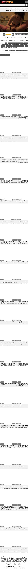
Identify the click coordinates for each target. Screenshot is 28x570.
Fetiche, (9, 117)
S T (6, 43)
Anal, (1, 98)
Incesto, (9, 488)
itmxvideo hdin (4, 47)
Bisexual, (4, 98)
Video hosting (17, 564)
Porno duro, (7, 509)
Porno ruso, (19, 76)
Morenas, (26, 76)
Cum (7, 50)
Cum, (11, 282)
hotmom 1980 (21, 46)
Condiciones (6, 568)
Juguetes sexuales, (15, 243)
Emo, (26, 118)
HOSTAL (3, 46)
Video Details (18, 34)
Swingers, (5, 282)
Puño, (9, 345)
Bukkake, (24, 303)
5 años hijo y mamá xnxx (18, 43)
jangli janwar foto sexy (12, 47)
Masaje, (15, 117)
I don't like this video (13, 34)
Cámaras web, (6, 78)
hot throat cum (9, 46)
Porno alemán (22, 50)
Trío (16, 509)
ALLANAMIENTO (9, 44)
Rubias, (22, 223)
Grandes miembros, (6, 223)
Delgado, (5, 303)
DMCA (15, 568)
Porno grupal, (11, 98)
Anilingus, (21, 344)
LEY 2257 (23, 568)
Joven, (2, 223)
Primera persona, (16, 427)
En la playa (11, 50)
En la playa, (6, 117)
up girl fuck (10, 43)
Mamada (16, 50)
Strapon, (26, 202)
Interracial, (7, 98)
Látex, (25, 162)
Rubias (14, 98)
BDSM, (19, 162)
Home (8, 564)
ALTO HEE (22, 44)
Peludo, (8, 427)
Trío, (1, 488)
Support (19, 566)
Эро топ (20, 563)
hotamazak (15, 46)
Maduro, (15, 385)
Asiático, (2, 78)
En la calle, (21, 162)
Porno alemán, (11, 427)
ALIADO (2, 44)
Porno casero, (5, 345)
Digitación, (2, 117)
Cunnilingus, (14, 161)
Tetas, (11, 161)
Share (23, 34)
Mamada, (15, 78)
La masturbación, (3, 161)
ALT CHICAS (16, 44)
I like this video (4, 34)
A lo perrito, (10, 243)
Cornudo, (2, 303)
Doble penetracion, (11, 78)
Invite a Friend (10, 566)
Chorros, (25, 98)
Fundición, (22, 283)
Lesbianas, (23, 76)
